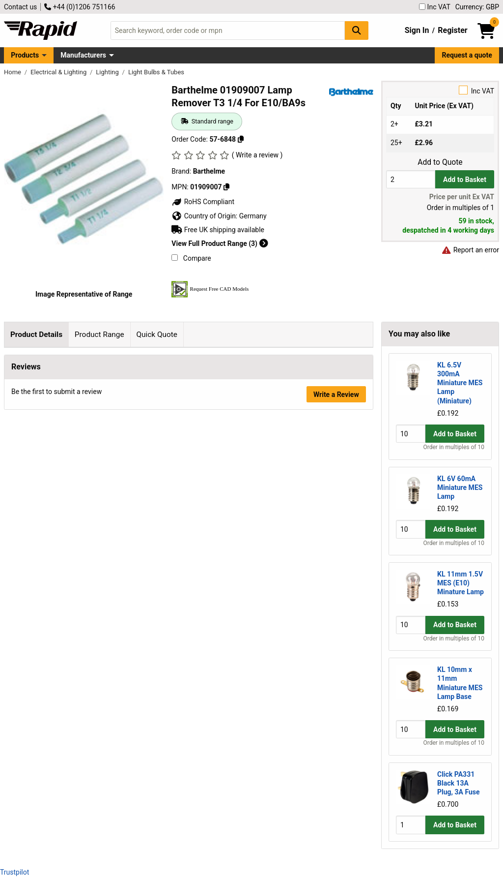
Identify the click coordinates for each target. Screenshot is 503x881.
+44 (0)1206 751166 (79, 7)
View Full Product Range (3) (219, 243)
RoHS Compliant (202, 202)
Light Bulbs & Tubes (156, 72)
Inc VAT (434, 6)
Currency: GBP (477, 6)
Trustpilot (14, 872)
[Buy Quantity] (410, 179)
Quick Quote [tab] (156, 334)
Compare (191, 258)
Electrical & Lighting (59, 72)
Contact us (20, 7)
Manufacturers (83, 55)
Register (452, 30)
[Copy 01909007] (226, 186)
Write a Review (336, 504)
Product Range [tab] (99, 334)
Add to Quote (440, 162)
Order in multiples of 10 (453, 447)
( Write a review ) (257, 155)
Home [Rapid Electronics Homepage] (13, 72)
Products (25, 55)
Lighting (108, 72)
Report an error (470, 249)
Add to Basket (464, 179)
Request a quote (467, 55)
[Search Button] (356, 30)
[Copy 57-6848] (241, 139)
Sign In (417, 30)
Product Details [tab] (36, 334)
